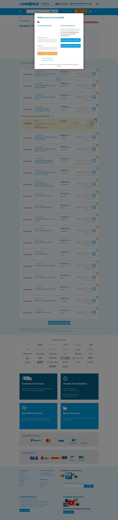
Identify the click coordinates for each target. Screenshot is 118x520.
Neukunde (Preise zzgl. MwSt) (70, 40)
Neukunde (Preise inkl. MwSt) (71, 46)
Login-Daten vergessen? (47, 60)
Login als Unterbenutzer (47, 58)
